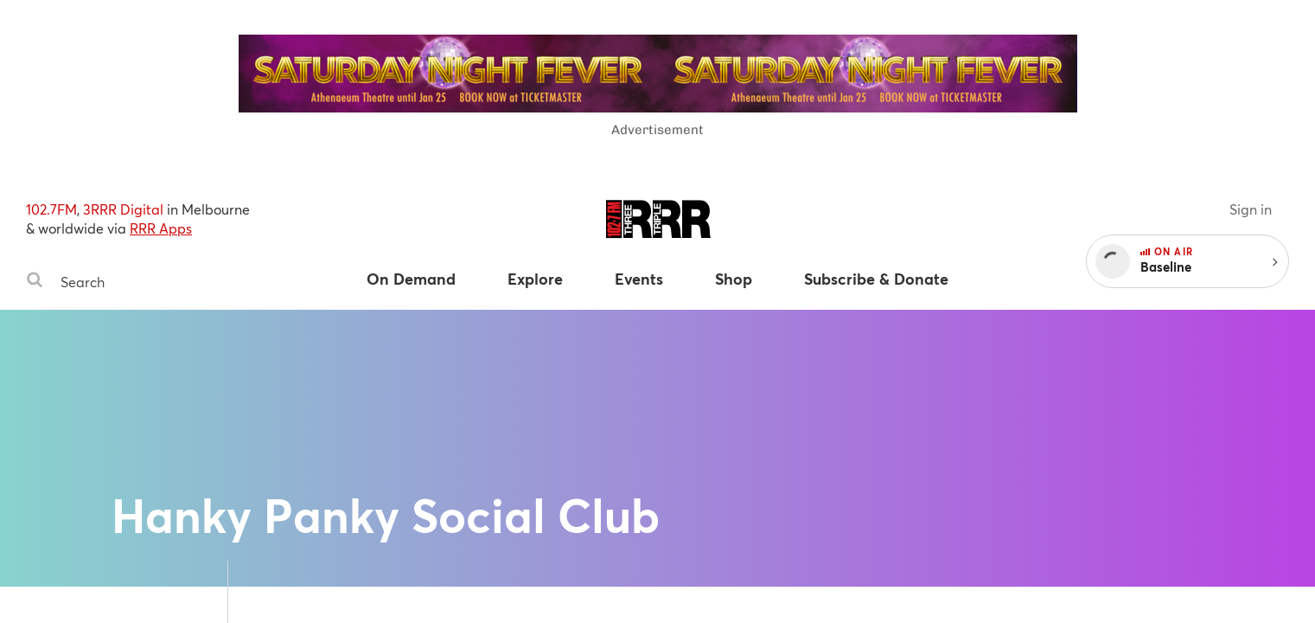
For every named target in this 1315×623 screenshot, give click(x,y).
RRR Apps (161, 228)
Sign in (1250, 209)
